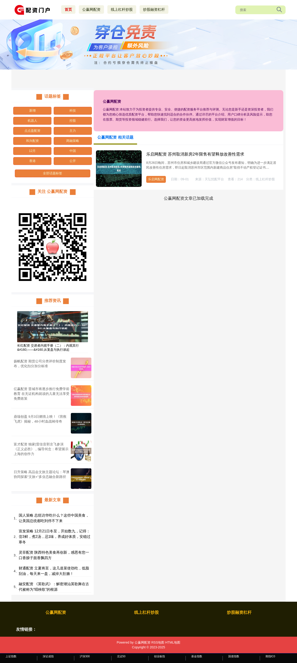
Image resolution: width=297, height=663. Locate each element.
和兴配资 (32, 141)
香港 (32, 161)
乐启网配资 (156, 179)
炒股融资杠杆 (154, 9)
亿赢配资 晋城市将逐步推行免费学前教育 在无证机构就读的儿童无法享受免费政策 (41, 393)
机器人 (32, 120)
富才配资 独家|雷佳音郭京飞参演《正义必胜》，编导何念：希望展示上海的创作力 (41, 449)
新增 (32, 110)
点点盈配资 (32, 130)
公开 (72, 161)
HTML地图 (172, 642)
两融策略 (72, 141)
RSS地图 (157, 642)
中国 (72, 151)
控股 (72, 120)
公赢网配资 (91, 9)
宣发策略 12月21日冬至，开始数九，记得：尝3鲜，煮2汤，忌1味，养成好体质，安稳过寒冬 (55, 536)
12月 (32, 151)
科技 (72, 110)
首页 (68, 9)
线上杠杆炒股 (122, 9)
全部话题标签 (52, 173)
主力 (72, 130)
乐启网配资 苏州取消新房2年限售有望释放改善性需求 (195, 154)
